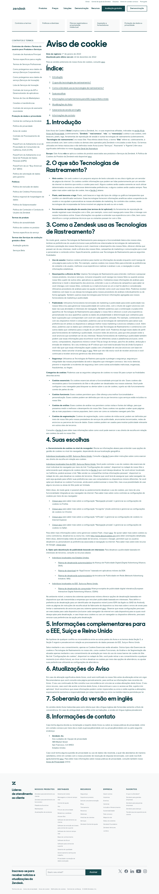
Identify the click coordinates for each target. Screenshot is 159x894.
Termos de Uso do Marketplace (26, 98)
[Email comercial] (65, 872)
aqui (103, 62)
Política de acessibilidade (24, 222)
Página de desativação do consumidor (74, 588)
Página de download (67, 570)
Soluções (67, 8)
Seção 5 (105, 456)
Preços (55, 8)
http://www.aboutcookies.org (103, 536)
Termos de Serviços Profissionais (27, 64)
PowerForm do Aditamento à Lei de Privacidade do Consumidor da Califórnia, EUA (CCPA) (28, 147)
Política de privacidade (23, 126)
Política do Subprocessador (24, 204)
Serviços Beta (19, 250)
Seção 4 (59, 430)
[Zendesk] (14, 787)
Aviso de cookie (20, 131)
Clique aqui (57, 501)
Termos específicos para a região (27, 59)
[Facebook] (126, 871)
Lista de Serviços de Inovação (26, 85)
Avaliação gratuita (113, 8)
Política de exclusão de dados (26, 187)
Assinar (93, 872)
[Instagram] (145, 871)
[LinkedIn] (132, 871)
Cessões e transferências (24, 103)
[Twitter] (120, 871)
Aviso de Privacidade (55, 762)
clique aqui (61, 545)
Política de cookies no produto (26, 227)
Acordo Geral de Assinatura (86, 148)
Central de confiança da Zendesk (27, 121)
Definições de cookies (58, 889)
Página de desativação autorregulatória (75, 562)
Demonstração (81, 8)
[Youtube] (138, 871)
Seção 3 (93, 190)
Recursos (95, 8)
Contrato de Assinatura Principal (27, 54)
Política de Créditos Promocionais (27, 192)
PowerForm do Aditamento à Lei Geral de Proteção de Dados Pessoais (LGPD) (27, 158)
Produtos (43, 8)
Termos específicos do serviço (26, 232)
